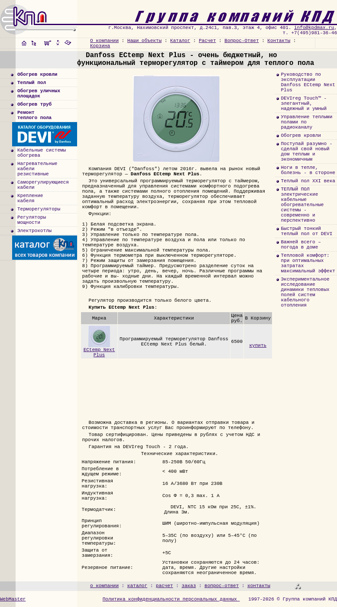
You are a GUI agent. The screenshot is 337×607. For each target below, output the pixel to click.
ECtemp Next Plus (99, 350)
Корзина (100, 45)
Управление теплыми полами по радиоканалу (306, 122)
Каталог (180, 40)
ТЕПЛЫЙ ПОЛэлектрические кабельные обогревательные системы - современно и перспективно (302, 205)
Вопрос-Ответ (241, 40)
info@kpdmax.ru (314, 27)
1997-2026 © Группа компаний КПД (292, 599)
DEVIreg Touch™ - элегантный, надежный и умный (304, 103)
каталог (137, 585)
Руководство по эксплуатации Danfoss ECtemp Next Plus (308, 82)
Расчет (207, 40)
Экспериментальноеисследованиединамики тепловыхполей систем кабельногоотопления (305, 292)
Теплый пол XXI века (308, 181)
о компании (104, 585)
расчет (164, 585)
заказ (188, 585)
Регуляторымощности (31, 220)
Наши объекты (144, 40)
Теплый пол (31, 82)
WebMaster (13, 599)
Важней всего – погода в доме (301, 244)
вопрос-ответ (221, 585)
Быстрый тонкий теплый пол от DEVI (306, 231)
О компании (104, 40)
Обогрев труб (34, 104)
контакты (258, 585)
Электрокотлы (34, 230)
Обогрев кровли (37, 74)
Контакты (278, 40)
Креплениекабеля (30, 198)
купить (257, 345)
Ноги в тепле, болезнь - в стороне (308, 170)
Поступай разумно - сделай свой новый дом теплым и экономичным (306, 151)
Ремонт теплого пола (34, 115)
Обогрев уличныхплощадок (38, 93)
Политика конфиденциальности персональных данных (171, 599)
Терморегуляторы (38, 209)
